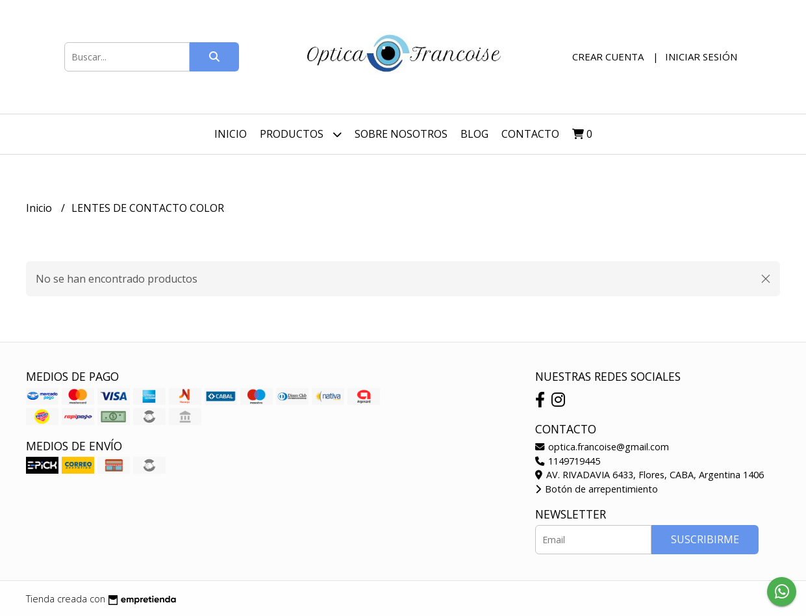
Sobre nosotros (401, 134)
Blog (474, 134)
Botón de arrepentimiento (596, 489)
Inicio (230, 134)
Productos (301, 134)
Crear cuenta (608, 56)
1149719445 (567, 461)
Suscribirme (705, 539)
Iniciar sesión (701, 56)
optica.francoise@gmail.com (602, 447)
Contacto (530, 134)
